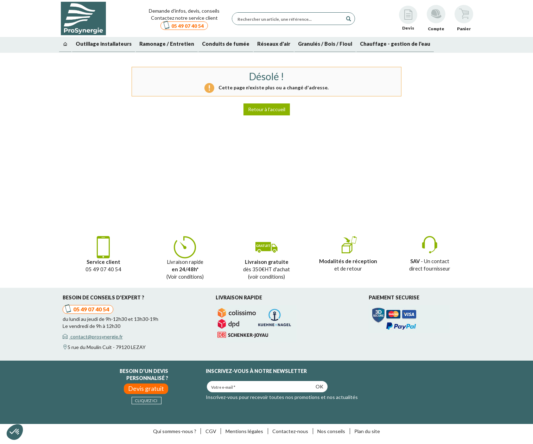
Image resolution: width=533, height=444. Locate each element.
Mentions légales (244, 431)
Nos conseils (331, 431)
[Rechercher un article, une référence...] (289, 19)
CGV (210, 431)
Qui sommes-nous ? (174, 431)
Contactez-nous (290, 431)
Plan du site (367, 431)
